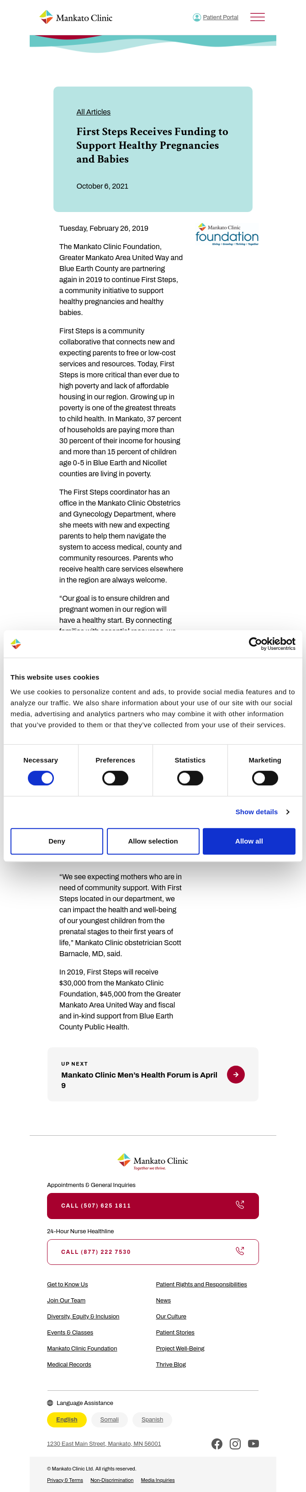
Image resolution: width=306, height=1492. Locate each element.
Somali (109, 1419)
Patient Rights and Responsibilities (201, 1284)
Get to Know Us (67, 1284)
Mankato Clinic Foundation (82, 1348)
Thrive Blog (171, 1364)
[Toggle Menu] (257, 17)
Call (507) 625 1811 (153, 1206)
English (67, 1419)
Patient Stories (175, 1332)
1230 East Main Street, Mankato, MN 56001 (104, 1444)
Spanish (152, 1419)
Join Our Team (66, 1300)
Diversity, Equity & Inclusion (83, 1316)
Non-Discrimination (112, 1480)
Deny (56, 841)
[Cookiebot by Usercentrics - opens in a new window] (255, 644)
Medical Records (69, 1364)
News (163, 1300)
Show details (257, 812)
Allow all (249, 841)
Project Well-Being (180, 1348)
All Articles (93, 112)
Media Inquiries (157, 1480)
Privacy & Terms (65, 1480)
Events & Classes (70, 1332)
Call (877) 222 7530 (153, 1252)
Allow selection (153, 841)
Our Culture (171, 1316)
